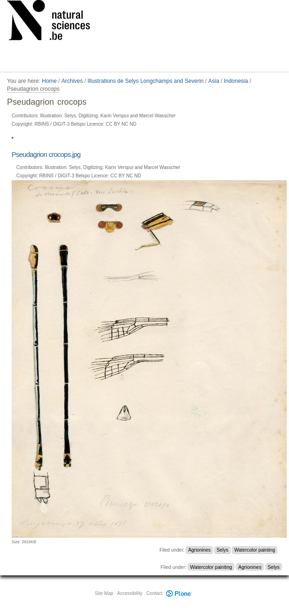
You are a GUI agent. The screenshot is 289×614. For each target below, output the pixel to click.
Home (49, 81)
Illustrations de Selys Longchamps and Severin (145, 81)
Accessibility (129, 593)
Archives (72, 81)
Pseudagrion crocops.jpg (46, 154)
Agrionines (199, 550)
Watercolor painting (255, 550)
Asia (213, 81)
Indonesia (236, 81)
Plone (179, 593)
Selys (223, 550)
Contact (154, 593)
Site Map (104, 593)
